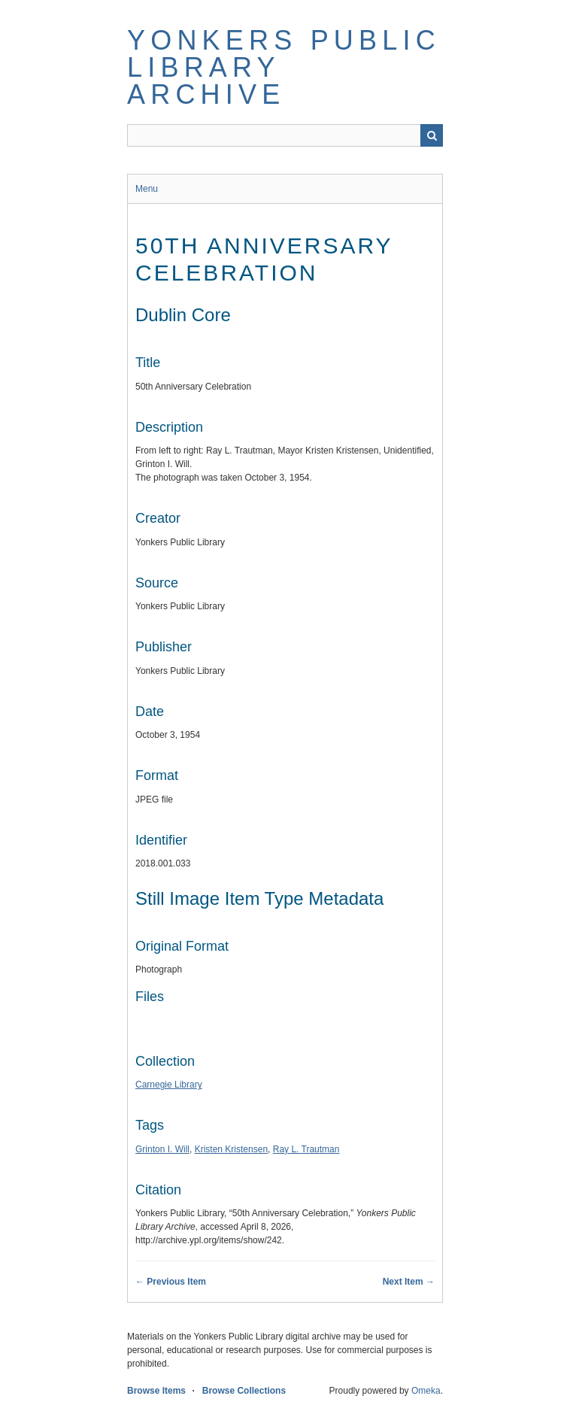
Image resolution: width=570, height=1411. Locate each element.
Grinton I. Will (162, 1149)
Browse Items (156, 1390)
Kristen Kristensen (231, 1149)
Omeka (426, 1390)
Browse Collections (244, 1390)
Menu (146, 189)
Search (431, 135)
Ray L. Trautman (306, 1149)
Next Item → (409, 1281)
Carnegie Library (168, 1084)
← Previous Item (170, 1281)
